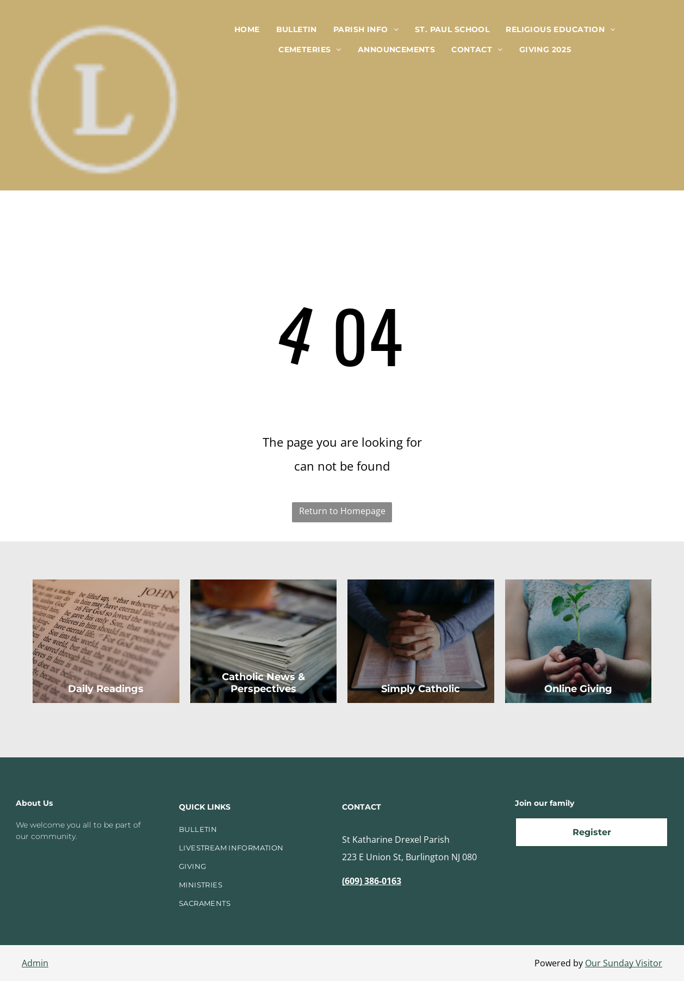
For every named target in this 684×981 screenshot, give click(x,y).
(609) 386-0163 (371, 881)
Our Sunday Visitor (623, 963)
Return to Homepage (342, 511)
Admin (35, 963)
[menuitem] (247, 29)
